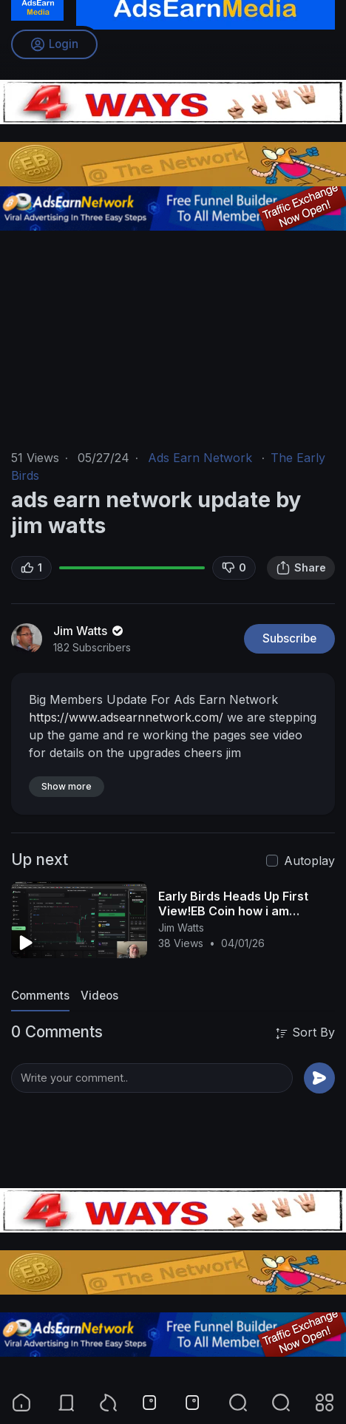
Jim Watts (89, 630)
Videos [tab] (99, 996)
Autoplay (309, 860)
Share (301, 567)
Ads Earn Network (200, 457)
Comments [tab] (40, 996)
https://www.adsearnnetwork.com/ (126, 717)
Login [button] (54, 44)
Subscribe (289, 638)
